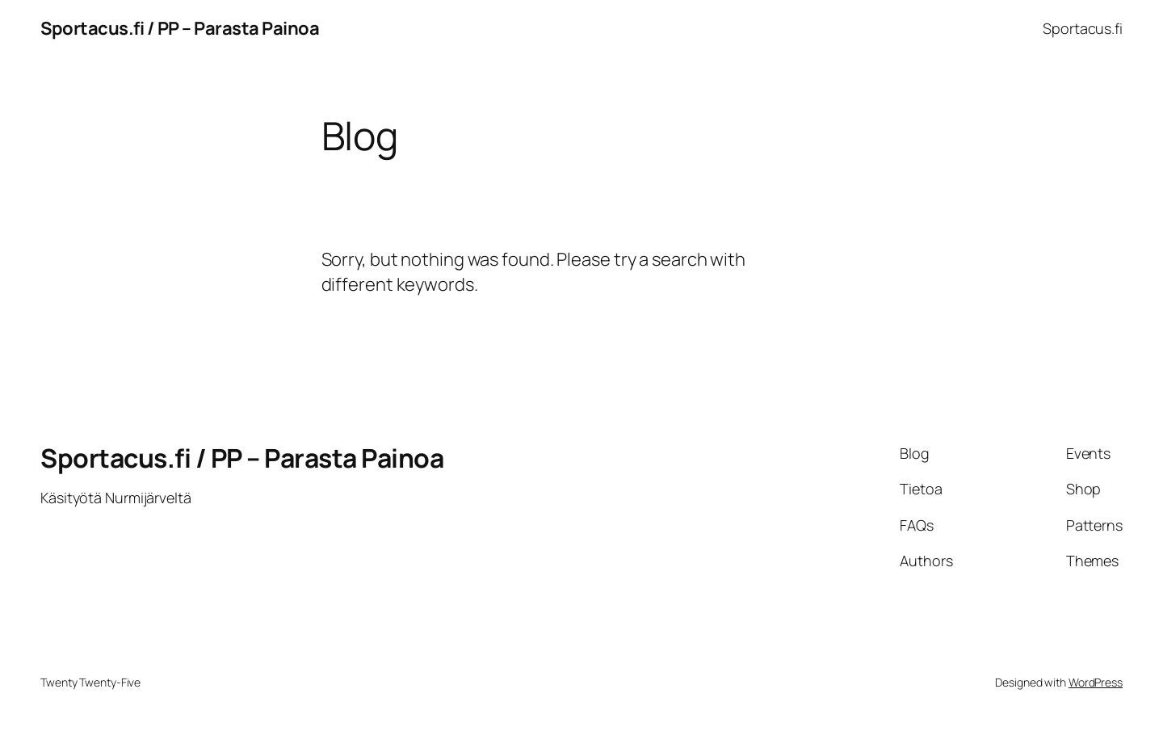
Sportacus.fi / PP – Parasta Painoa (179, 28)
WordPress (1096, 682)
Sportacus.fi (1083, 28)
